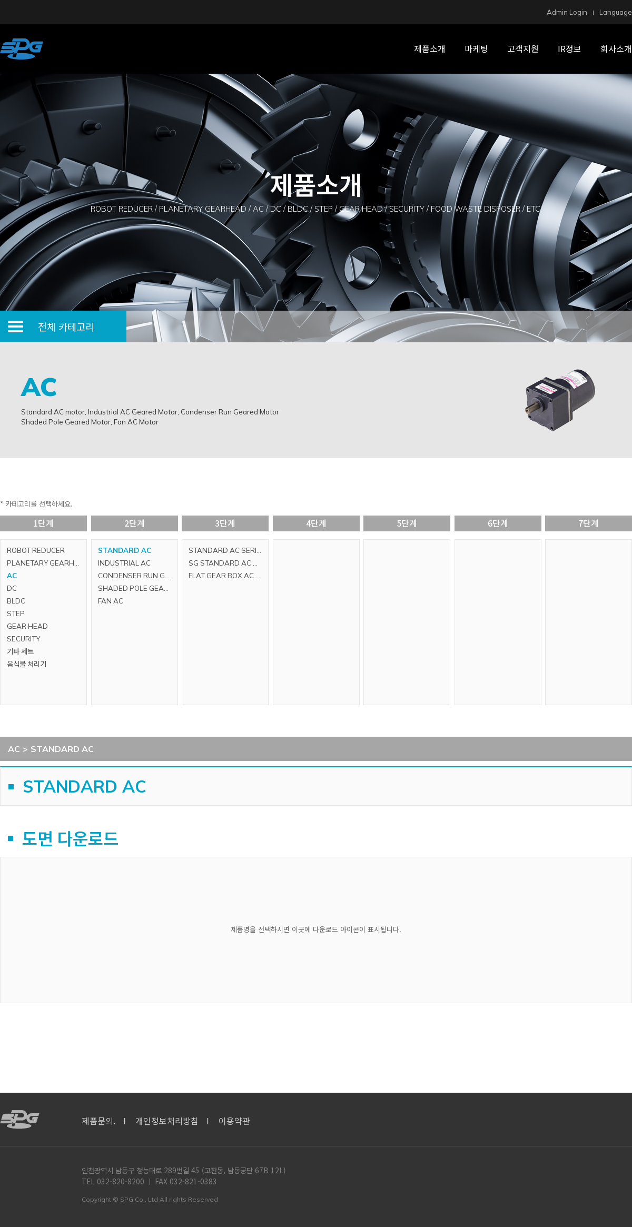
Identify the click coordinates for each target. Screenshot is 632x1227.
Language (615, 12)
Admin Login (567, 12)
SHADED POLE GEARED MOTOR (137, 588)
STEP (16, 613)
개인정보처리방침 (167, 1120)
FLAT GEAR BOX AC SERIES (228, 575)
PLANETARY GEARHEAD (46, 563)
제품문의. (98, 1120)
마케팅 (476, 48)
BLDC (16, 601)
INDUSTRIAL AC (124, 563)
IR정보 (569, 48)
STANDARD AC (124, 550)
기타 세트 (20, 651)
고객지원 (523, 48)
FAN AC (110, 601)
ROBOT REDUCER (36, 550)
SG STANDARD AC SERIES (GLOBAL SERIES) (228, 563)
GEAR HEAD (27, 626)
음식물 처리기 (26, 664)
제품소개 (430, 48)
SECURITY (23, 639)
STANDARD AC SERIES (227, 550)
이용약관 (234, 1120)
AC (12, 575)
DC (12, 588)
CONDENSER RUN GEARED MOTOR (137, 575)
